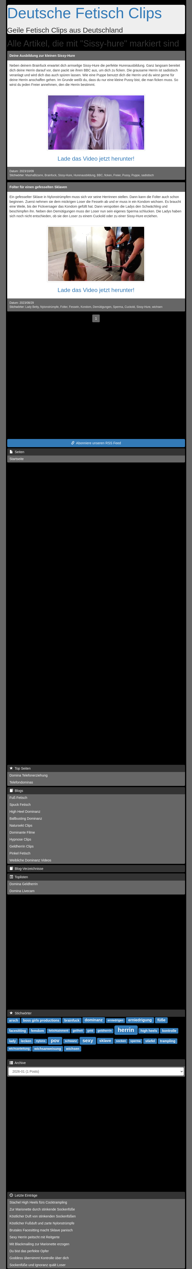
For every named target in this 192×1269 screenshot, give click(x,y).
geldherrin (105, 1031)
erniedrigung (140, 1020)
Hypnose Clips (20, 839)
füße (161, 1020)
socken (121, 1041)
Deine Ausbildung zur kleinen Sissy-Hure (42, 56)
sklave (105, 1041)
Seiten (17, 452)
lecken (26, 1041)
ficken (108, 175)
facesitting (17, 1031)
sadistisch (147, 175)
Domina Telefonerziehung (29, 775)
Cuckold (130, 307)
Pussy (126, 175)
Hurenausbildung (84, 175)
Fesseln (74, 307)
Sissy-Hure (65, 175)
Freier (117, 175)
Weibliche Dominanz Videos (30, 860)
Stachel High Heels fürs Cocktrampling (38, 1202)
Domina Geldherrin (24, 884)
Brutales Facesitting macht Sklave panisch (41, 1230)
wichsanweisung (47, 1049)
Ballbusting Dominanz (26, 818)
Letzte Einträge (23, 1195)
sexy (87, 1040)
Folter (64, 307)
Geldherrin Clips (22, 846)
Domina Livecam (22, 891)
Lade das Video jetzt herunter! (96, 158)
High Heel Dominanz (25, 811)
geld (90, 1031)
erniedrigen (115, 1020)
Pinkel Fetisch (20, 853)
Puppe (135, 175)
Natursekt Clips (21, 825)
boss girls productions (41, 1020)
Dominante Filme (22, 832)
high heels (149, 1031)
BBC (100, 175)
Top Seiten (20, 768)
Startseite (17, 459)
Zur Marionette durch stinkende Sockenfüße (42, 1209)
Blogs (16, 791)
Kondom (86, 307)
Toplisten (19, 877)
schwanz (71, 1041)
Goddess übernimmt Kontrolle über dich (39, 1258)
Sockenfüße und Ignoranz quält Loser (38, 1265)
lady (12, 1041)
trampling (167, 1041)
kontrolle (169, 1031)
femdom (37, 1031)
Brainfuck (51, 175)
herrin (126, 1030)
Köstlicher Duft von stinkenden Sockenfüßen (43, 1216)
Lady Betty (32, 307)
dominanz (94, 1020)
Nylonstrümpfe (49, 307)
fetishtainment (58, 1031)
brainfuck (72, 1020)
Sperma (118, 307)
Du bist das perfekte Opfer (29, 1251)
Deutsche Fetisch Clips (84, 13)
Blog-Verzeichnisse (26, 869)
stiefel (150, 1041)
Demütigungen (102, 307)
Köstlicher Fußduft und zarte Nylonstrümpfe (42, 1223)
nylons (40, 1041)
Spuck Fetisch (20, 805)
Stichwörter (21, 1013)
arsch (13, 1020)
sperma (135, 1041)
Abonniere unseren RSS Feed (96, 443)
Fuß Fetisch (18, 798)
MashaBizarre (34, 175)
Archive (18, 1063)
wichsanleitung (19, 1049)
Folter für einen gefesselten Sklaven (38, 187)
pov (55, 1040)
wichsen (157, 307)
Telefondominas (21, 782)
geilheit (78, 1031)
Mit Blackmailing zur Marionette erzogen (39, 1244)
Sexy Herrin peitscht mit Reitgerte (35, 1237)
